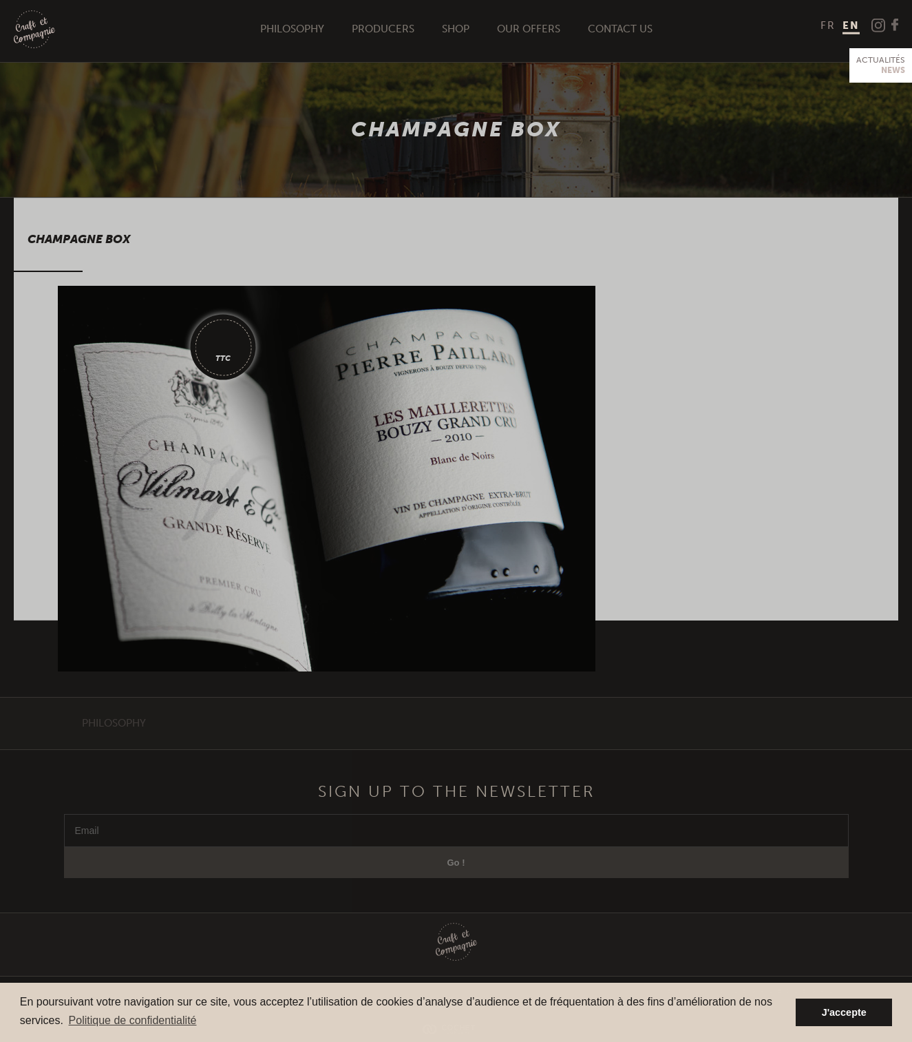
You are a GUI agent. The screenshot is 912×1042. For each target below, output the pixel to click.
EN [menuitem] (851, 25)
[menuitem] (828, 25)
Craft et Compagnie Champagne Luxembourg (34, 30)
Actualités (880, 65)
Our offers (528, 29)
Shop (455, 29)
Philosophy (292, 29)
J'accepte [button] (844, 1012)
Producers (383, 29)
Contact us (620, 29)
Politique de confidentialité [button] (133, 1020)
